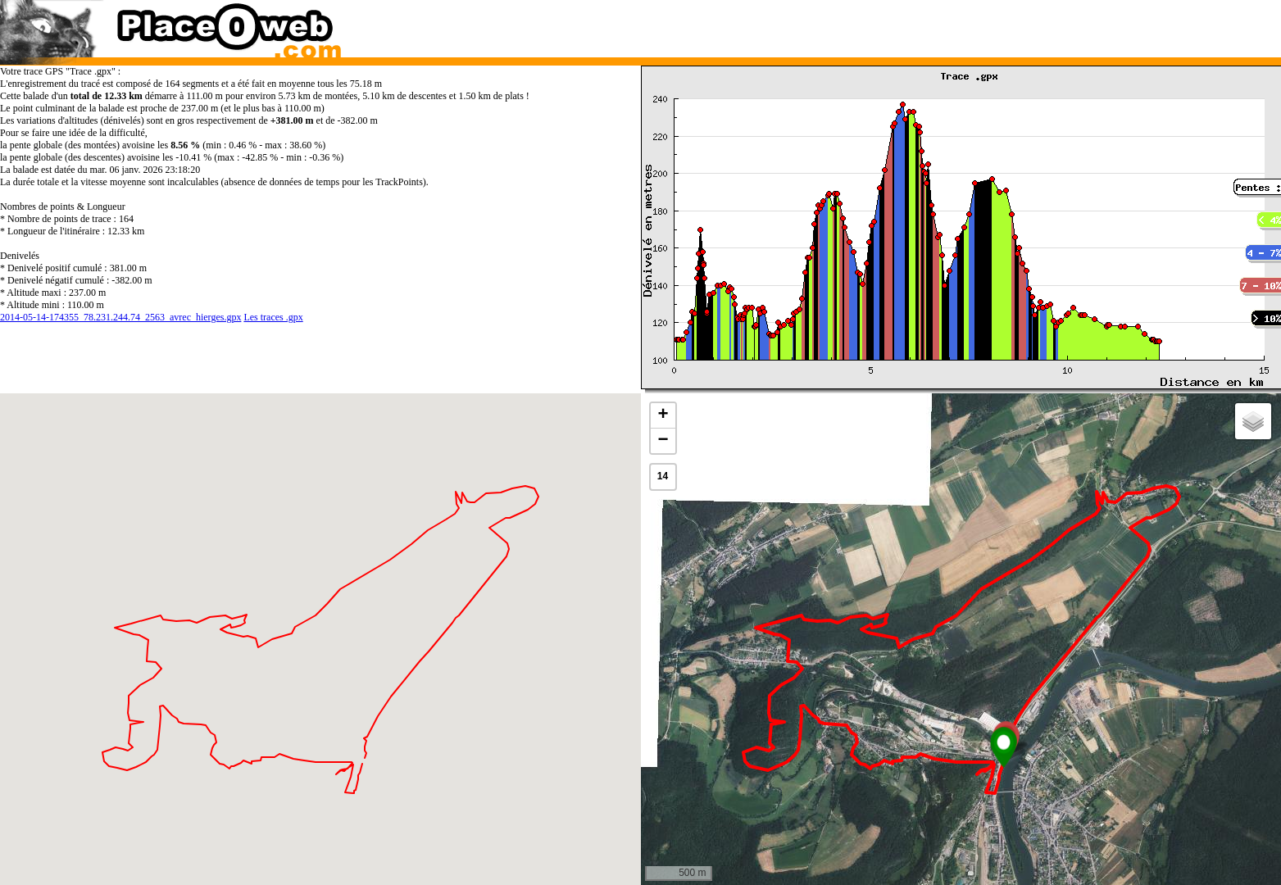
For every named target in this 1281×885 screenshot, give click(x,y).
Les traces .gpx (272, 317)
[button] (1003, 747)
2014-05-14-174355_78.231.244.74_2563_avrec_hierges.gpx (120, 317)
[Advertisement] (943, 24)
